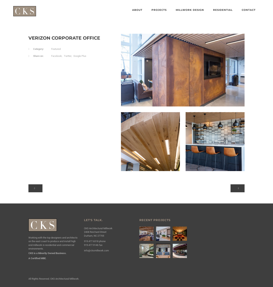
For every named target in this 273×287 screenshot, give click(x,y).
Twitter (67, 56)
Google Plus (79, 56)
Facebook (56, 56)
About (137, 9)
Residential (223, 9)
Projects (159, 9)
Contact (249, 9)
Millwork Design (190, 9)
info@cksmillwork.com (96, 250)
